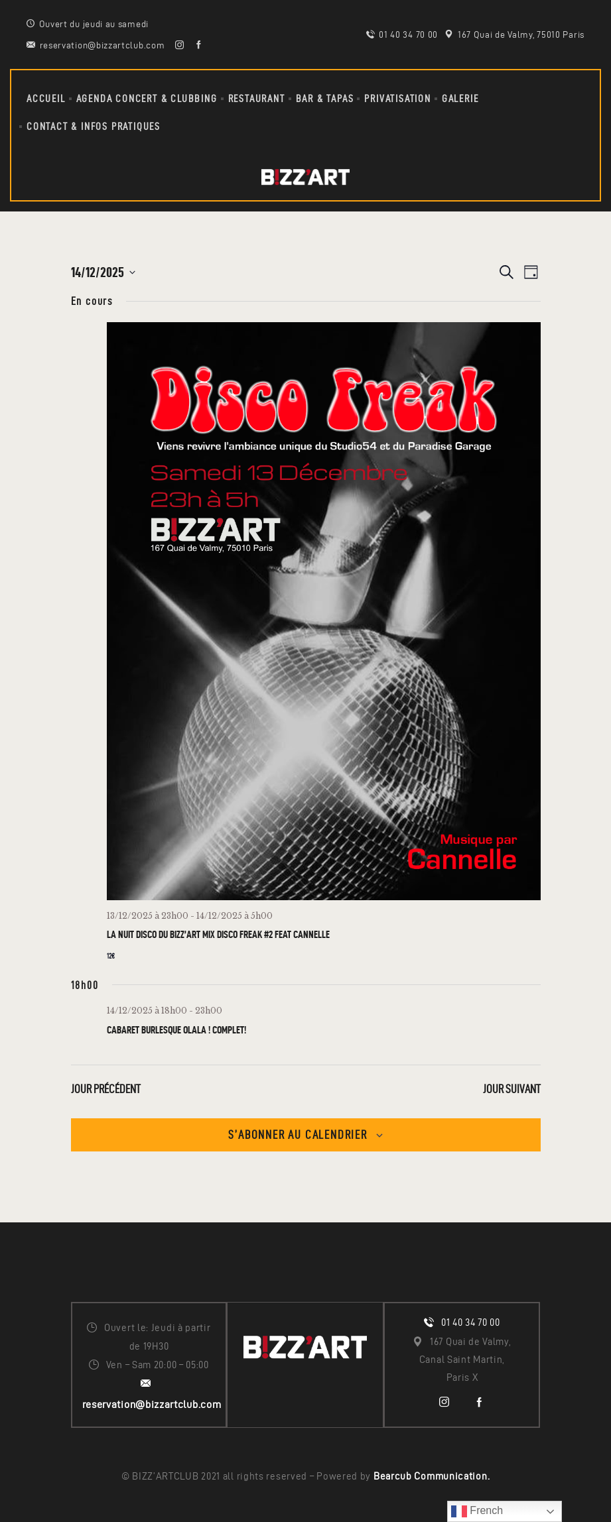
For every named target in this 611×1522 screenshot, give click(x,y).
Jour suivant (512, 1089)
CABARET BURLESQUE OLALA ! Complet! (176, 1029)
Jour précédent (106, 1089)
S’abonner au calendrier (297, 1134)
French (477, 1511)
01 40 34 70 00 (470, 1322)
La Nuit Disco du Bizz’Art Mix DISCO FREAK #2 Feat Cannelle (218, 934)
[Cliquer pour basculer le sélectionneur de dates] (103, 272)
